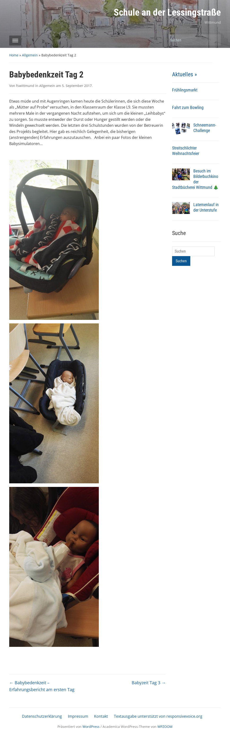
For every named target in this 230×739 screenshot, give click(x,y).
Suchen (214, 40)
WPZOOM (165, 726)
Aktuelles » (184, 74)
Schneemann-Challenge (204, 127)
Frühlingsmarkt (184, 89)
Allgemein (30, 55)
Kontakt (101, 716)
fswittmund (25, 85)
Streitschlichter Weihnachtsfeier (185, 150)
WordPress (91, 726)
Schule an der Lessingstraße (167, 12)
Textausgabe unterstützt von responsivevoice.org (158, 716)
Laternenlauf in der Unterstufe (206, 207)
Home (13, 55)
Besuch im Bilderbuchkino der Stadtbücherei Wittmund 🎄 (195, 179)
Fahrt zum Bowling (188, 107)
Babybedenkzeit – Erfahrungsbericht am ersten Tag (41, 686)
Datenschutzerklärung (42, 716)
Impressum (78, 716)
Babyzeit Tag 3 (149, 682)
